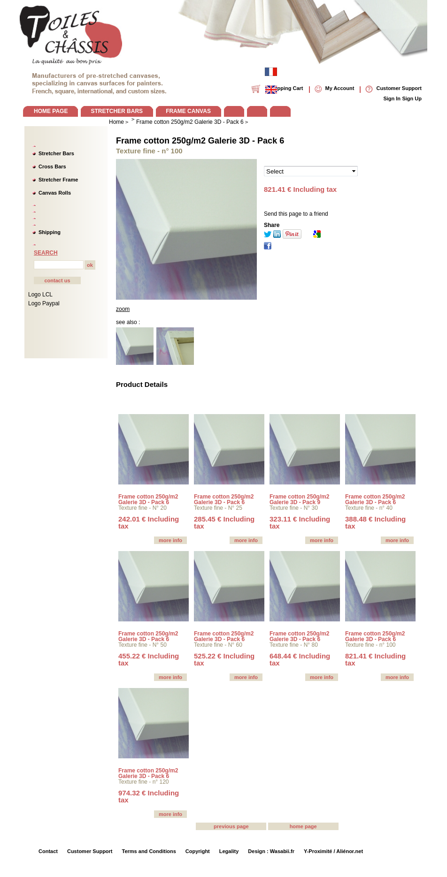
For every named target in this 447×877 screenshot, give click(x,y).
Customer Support (90, 851)
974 (148, 796)
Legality (229, 851)
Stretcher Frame (58, 179)
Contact (48, 851)
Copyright (197, 851)
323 (300, 522)
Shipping (50, 232)
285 (224, 522)
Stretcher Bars (56, 153)
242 (148, 522)
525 (224, 659)
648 (300, 659)
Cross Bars (52, 166)
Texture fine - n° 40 (369, 508)
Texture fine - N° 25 (218, 508)
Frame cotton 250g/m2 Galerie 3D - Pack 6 (200, 140)
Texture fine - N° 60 (218, 645)
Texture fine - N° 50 (142, 645)
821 (375, 659)
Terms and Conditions (149, 851)
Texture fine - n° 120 (143, 782)
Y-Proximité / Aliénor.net (333, 851)
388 (375, 522)
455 (148, 659)
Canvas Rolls (55, 193)
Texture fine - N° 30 (294, 508)
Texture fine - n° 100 (370, 645)
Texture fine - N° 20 (142, 508)
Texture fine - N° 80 (294, 645)
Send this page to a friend (296, 214)
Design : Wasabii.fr (271, 851)
